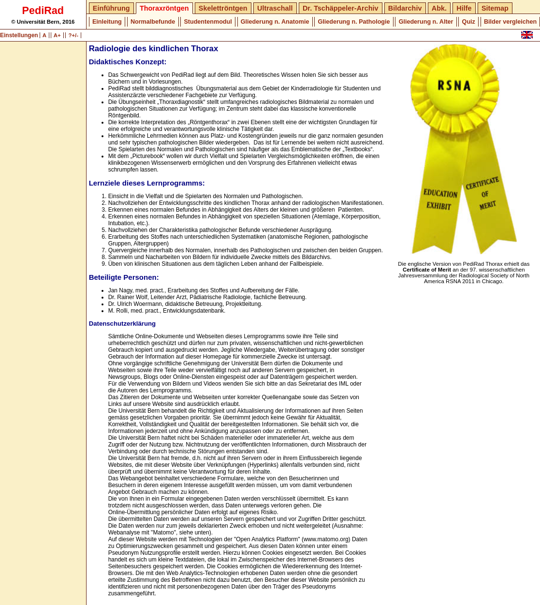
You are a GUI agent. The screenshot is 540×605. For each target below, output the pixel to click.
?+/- (73, 35)
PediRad (43, 10)
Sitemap (495, 8)
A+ (57, 35)
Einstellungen (20, 35)
